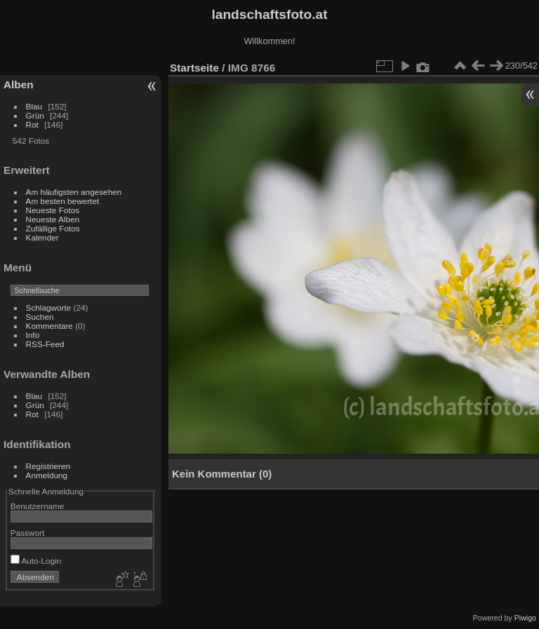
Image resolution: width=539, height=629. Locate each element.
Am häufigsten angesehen (74, 191)
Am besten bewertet (63, 200)
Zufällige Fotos (53, 228)
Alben (19, 84)
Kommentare (49, 325)
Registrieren (48, 466)
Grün (35, 115)
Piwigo (525, 618)
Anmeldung (47, 475)
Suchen (40, 316)
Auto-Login (36, 560)
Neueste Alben (53, 219)
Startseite (194, 68)
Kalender (42, 237)
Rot (32, 124)
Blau (34, 106)
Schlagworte (49, 307)
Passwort (27, 532)
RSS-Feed (45, 344)
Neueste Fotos (53, 210)
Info (33, 334)
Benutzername (38, 505)
